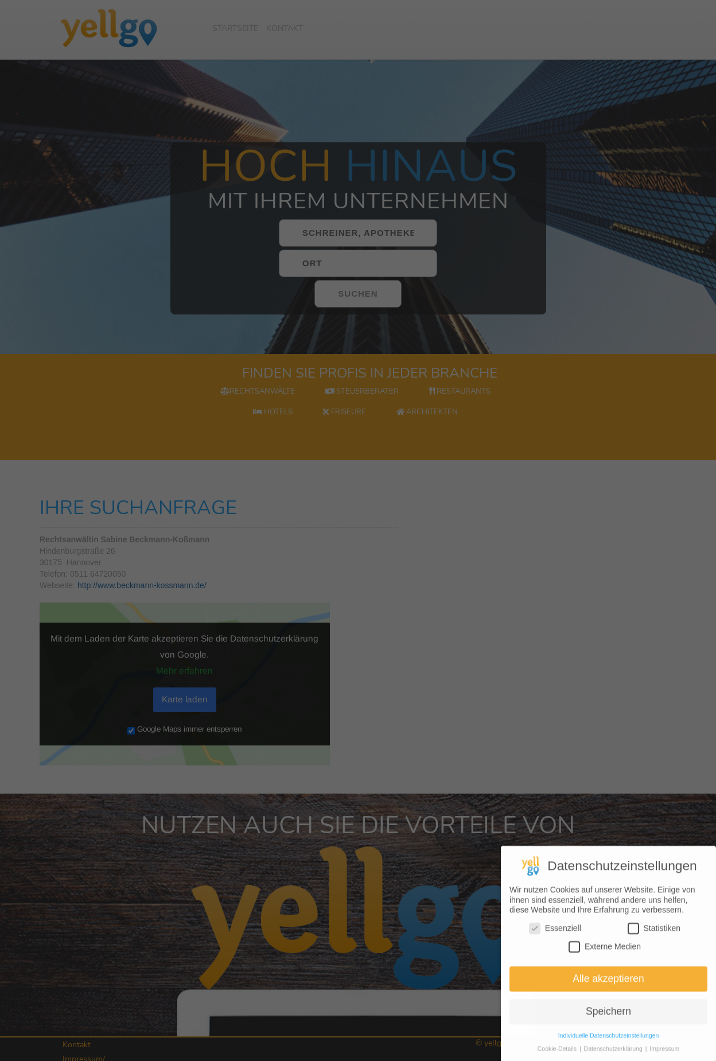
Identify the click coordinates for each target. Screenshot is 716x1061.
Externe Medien (605, 963)
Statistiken (654, 945)
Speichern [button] (608, 1028)
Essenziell (555, 945)
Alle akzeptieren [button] (608, 995)
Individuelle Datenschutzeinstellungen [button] (608, 1052)
